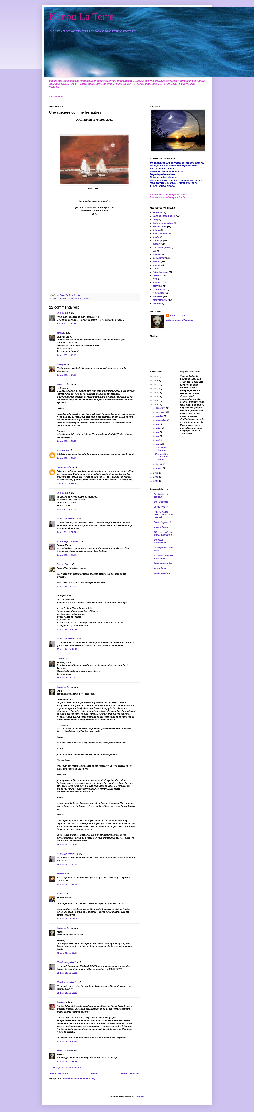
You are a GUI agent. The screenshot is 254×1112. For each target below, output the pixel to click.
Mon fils (156, 261)
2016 (156, 384)
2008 (156, 481)
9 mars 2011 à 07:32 (66, 375)
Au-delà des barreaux (161, 448)
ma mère (157, 254)
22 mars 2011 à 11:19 (67, 1042)
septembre (161, 420)
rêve (155, 279)
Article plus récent (59, 1073)
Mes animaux (159, 258)
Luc (154, 251)
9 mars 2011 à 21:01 (66, 532)
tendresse (84, 298)
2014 (156, 392)
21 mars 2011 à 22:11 (67, 993)
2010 (156, 473)
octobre (160, 416)
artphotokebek (161, 527)
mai (158, 436)
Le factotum (62, 313)
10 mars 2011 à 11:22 (67, 629)
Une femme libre (65, 467)
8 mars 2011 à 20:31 (66, 323)
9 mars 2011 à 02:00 (66, 355)
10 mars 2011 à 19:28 (67, 649)
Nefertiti (60, 874)
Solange (61, 364)
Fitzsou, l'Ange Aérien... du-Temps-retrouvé (163, 515)
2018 (156, 376)
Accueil (94, 1073)
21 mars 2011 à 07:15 (67, 973)
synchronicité (159, 289)
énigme (156, 230)
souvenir (157, 282)
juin (158, 432)
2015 (156, 388)
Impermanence (161, 502)
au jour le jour (160, 568)
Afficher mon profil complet (179, 320)
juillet (159, 428)
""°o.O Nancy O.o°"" (66, 519)
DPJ (155, 219)
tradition (157, 303)
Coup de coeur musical (69, 298)
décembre (161, 408)
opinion (156, 268)
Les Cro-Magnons (161, 247)
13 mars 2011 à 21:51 (67, 864)
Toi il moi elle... (160, 300)
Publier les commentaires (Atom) (79, 1078)
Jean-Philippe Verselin (68, 541)
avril (158, 440)
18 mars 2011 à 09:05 (67, 919)
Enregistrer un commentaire (67, 1067)
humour (156, 244)
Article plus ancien (130, 1073)
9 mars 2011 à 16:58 (66, 509)
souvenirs (157, 286)
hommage (157, 240)
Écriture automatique (163, 223)
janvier (159, 468)
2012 (156, 400)
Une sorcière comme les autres (161, 456)
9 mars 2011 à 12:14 (66, 441)
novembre (161, 412)
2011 (156, 404)
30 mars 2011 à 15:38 (67, 1061)
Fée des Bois (63, 564)
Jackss (60, 893)
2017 (156, 380)
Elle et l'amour (160, 226)
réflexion (157, 275)
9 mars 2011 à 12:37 (66, 458)
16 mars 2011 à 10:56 (67, 884)
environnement (160, 233)
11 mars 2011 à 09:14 (67, 844)
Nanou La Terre (81, 16)
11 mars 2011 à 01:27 (67, 678)
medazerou (62, 450)
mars (158, 444)
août (158, 424)
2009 (156, 477)
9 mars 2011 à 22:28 (66, 555)
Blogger (139, 1097)
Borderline (158, 212)
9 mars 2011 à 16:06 (66, 484)
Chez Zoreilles (161, 507)
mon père (157, 265)
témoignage (158, 293)
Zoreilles (61, 1002)
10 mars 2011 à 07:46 (67, 586)
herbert (60, 333)
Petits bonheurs (160, 272)
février (159, 464)
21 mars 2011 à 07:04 (67, 953)
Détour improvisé (162, 522)
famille (156, 237)
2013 (156, 396)
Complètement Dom (163, 563)
